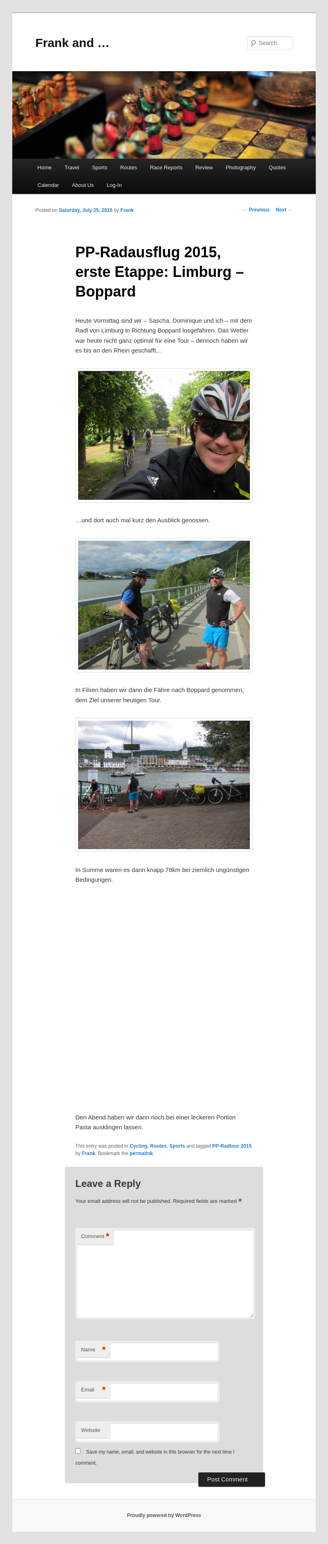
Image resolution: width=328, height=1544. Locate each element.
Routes (128, 167)
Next (284, 210)
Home (45, 167)
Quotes (277, 167)
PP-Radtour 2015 (232, 1146)
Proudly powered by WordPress (164, 1515)
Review (204, 167)
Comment (95, 1237)
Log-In (114, 185)
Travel (72, 167)
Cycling (138, 1146)
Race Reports (166, 167)
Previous (256, 210)
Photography (241, 167)
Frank (127, 210)
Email (93, 1390)
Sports (100, 167)
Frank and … (72, 42)
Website (90, 1430)
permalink (141, 1153)
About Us (83, 185)
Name (93, 1350)
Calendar (48, 185)
